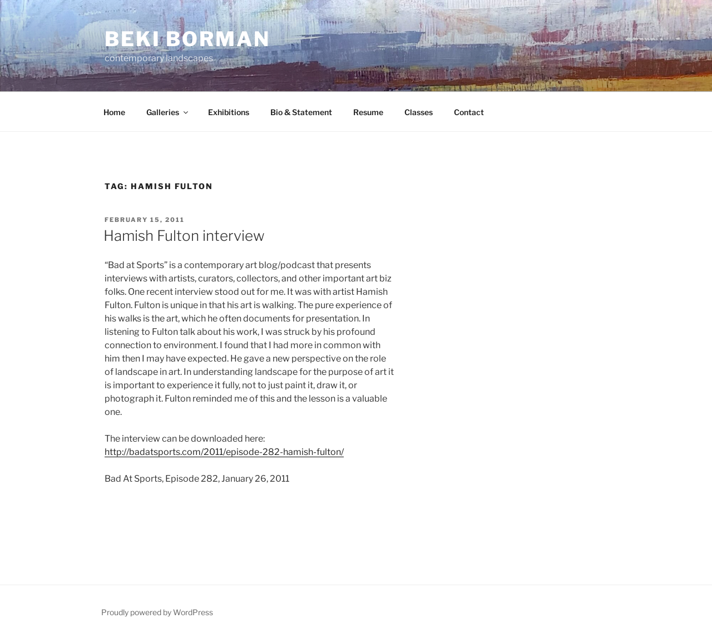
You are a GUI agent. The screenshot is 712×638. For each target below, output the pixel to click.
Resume (368, 112)
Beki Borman (187, 39)
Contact (469, 112)
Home (114, 112)
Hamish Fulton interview (184, 235)
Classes (418, 112)
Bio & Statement (301, 112)
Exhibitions (228, 112)
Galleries (168, 112)
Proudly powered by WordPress (157, 612)
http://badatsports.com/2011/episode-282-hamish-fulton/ (224, 452)
